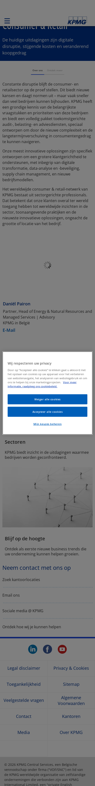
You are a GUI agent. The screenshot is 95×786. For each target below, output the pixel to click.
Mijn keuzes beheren (47, 424)
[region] (47, 393)
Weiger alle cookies (47, 399)
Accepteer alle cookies (47, 411)
